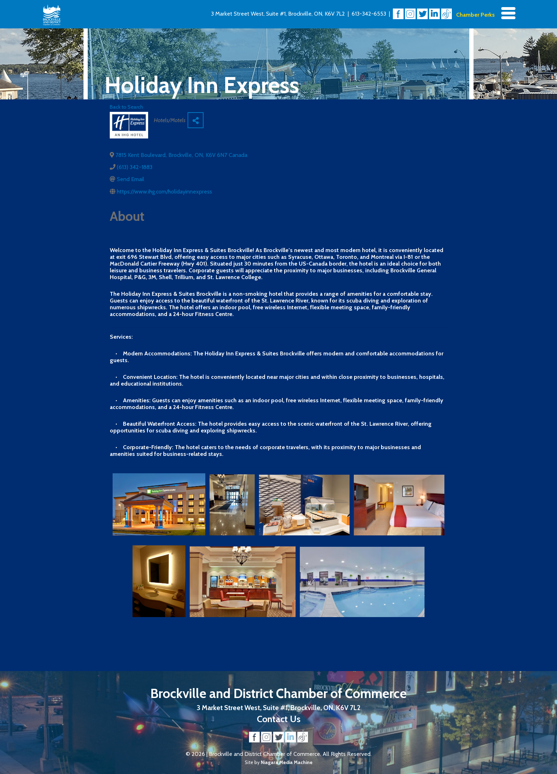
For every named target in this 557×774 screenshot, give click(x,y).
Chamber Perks (475, 14)
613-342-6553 (369, 13)
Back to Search (126, 107)
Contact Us (279, 718)
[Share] (196, 120)
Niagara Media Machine (287, 762)
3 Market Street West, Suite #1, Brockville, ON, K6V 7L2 (278, 13)
